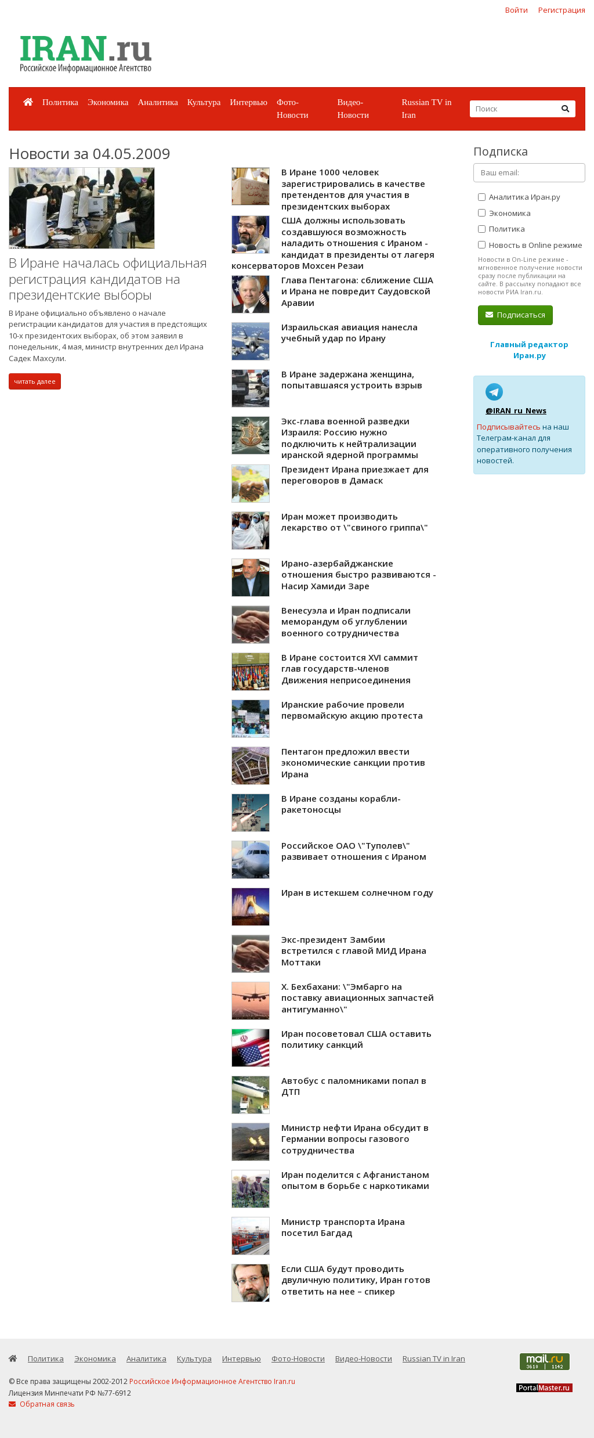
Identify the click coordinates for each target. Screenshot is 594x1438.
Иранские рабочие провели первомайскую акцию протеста (352, 710)
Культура (204, 102)
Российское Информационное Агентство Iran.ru (212, 1381)
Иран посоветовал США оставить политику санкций (356, 1039)
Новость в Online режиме (530, 245)
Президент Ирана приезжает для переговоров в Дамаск (355, 474)
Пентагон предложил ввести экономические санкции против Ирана (353, 762)
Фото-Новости (292, 109)
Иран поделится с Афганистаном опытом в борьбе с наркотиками (355, 1180)
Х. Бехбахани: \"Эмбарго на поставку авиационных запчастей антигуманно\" (357, 998)
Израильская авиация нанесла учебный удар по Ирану (349, 332)
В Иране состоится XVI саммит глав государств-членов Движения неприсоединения (349, 668)
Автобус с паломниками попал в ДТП (353, 1086)
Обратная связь (42, 1404)
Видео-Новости (352, 109)
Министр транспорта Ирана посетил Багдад (343, 1227)
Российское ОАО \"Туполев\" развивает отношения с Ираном (353, 851)
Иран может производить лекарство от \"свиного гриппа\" (354, 522)
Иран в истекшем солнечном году (357, 892)
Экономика (108, 102)
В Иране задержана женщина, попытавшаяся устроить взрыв (351, 379)
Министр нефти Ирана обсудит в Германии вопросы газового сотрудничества (355, 1139)
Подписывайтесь (509, 426)
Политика (60, 102)
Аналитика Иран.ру (519, 197)
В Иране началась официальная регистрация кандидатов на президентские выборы (108, 279)
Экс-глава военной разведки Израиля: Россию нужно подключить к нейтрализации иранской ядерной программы (349, 438)
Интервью (248, 102)
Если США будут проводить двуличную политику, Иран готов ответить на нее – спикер (355, 1280)
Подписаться (515, 314)
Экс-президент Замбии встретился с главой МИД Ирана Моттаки (353, 951)
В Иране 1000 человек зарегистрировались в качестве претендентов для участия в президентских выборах (353, 189)
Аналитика (157, 102)
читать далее (35, 381)
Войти (516, 10)
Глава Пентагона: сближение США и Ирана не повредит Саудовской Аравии (357, 291)
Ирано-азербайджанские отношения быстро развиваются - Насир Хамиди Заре (358, 574)
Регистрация (561, 10)
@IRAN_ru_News (516, 410)
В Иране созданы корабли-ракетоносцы (341, 804)
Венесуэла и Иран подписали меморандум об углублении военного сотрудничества (346, 621)
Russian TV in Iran (426, 109)
